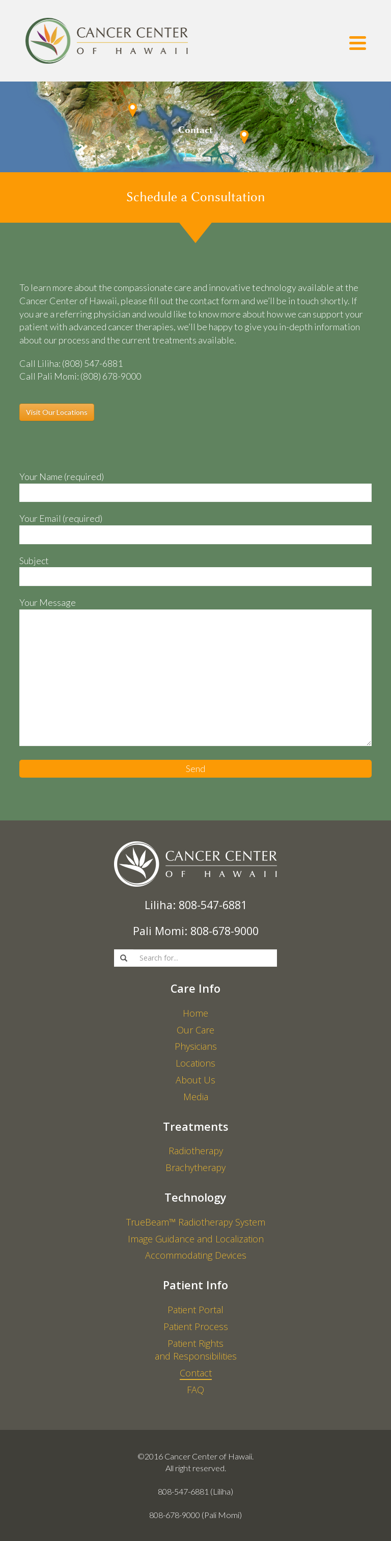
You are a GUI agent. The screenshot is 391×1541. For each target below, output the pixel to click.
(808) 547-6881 (92, 363)
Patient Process (195, 1326)
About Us (195, 1080)
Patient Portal (195, 1310)
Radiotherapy (196, 1151)
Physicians (196, 1046)
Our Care (195, 1030)
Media (195, 1097)
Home (195, 1013)
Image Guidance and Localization (196, 1239)
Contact (196, 1373)
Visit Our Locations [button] (57, 412)
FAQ (195, 1390)
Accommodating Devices (195, 1255)
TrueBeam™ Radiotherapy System (195, 1222)
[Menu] (358, 45)
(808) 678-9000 (110, 376)
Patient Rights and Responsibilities (196, 1350)
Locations (195, 1063)
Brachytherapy (195, 1167)
